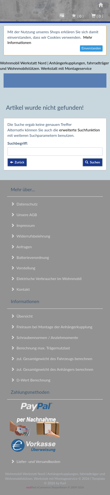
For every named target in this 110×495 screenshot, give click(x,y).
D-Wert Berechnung (30, 380)
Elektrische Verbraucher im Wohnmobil (46, 278)
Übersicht (22, 316)
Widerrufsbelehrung (30, 236)
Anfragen (21, 246)
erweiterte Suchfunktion (79, 130)
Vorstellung (23, 268)
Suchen (92, 162)
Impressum (23, 225)
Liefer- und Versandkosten (35, 461)
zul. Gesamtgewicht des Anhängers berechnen (52, 369)
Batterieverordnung (30, 257)
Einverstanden (91, 48)
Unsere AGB (24, 214)
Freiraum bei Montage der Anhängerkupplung (51, 326)
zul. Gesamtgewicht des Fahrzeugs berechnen (51, 358)
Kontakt (20, 289)
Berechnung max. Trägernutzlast (40, 348)
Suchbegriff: (17, 143)
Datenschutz (24, 204)
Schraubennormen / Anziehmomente (44, 337)
